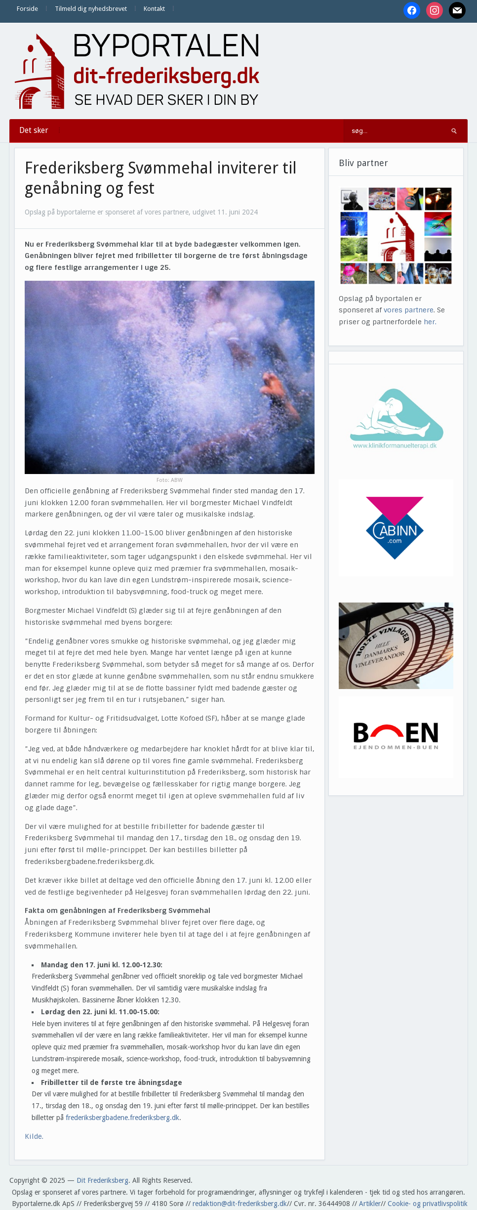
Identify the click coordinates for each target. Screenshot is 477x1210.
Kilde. (35, 1136)
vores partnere (409, 309)
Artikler (370, 1204)
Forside (27, 8)
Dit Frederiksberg (102, 1180)
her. (430, 321)
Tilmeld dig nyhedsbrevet (91, 8)
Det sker (33, 130)
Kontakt (154, 8)
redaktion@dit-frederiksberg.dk (240, 1204)
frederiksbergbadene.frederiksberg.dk (122, 1118)
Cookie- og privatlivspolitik (428, 1204)
